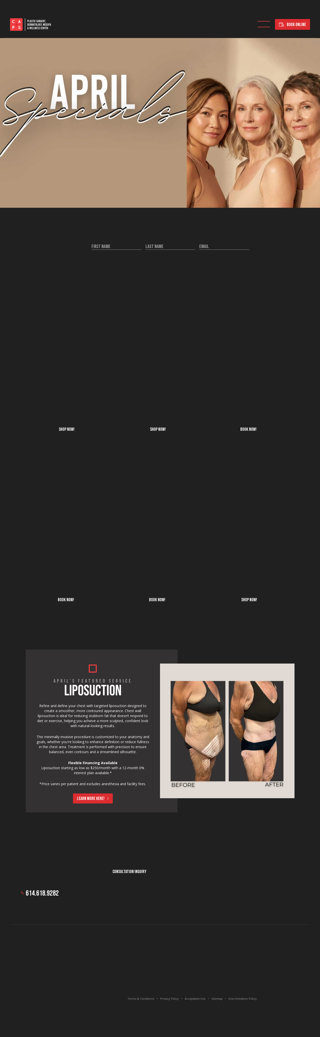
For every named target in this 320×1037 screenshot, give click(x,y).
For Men (232, 24)
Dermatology (97, 24)
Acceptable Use (195, 998)
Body (131, 24)
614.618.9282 (42, 893)
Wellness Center (208, 24)
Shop (248, 24)
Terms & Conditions (141, 998)
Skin (157, 24)
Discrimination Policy (242, 998)
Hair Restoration (178, 24)
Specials (264, 24)
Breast (117, 24)
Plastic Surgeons (69, 24)
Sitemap (217, 998)
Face (144, 24)
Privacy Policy (169, 998)
